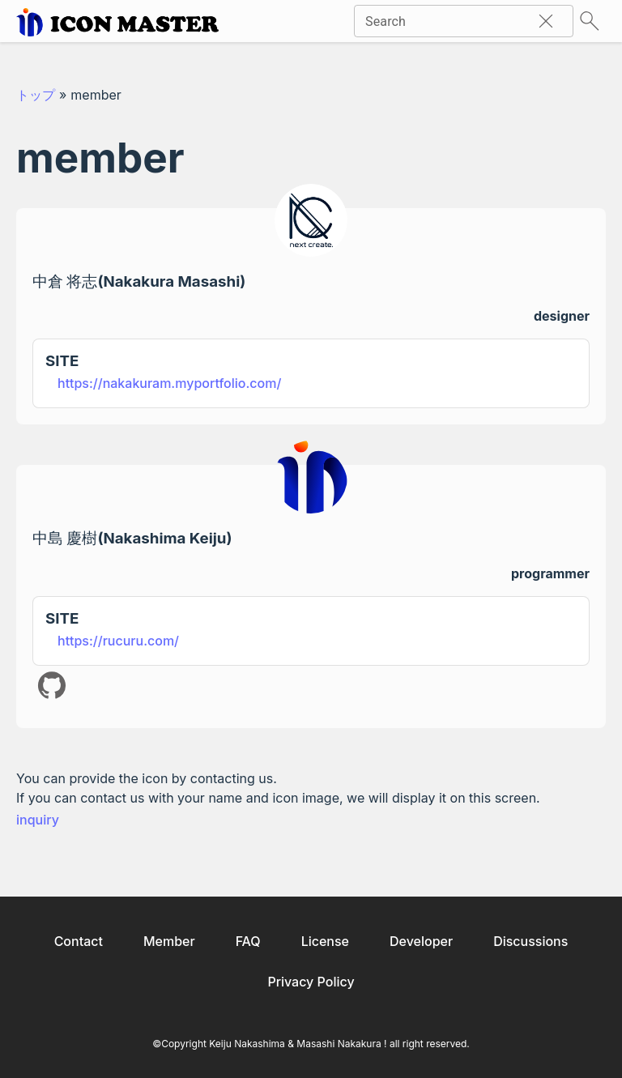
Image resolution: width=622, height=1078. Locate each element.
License (325, 941)
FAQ (248, 941)
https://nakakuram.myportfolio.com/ (169, 383)
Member (169, 941)
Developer (421, 941)
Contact (78, 941)
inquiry (37, 820)
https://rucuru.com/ (118, 641)
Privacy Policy (310, 982)
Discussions (530, 941)
